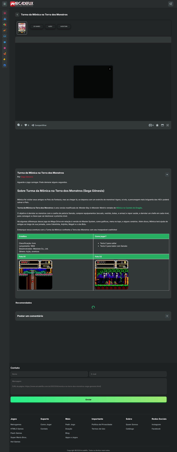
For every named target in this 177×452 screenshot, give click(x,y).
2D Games (36, 26)
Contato (44, 429)
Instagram (156, 424)
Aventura (63, 26)
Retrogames (16, 424)
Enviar (88, 399)
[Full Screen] (167, 125)
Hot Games (15, 442)
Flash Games (16, 433)
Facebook (156, 429)
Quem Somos (132, 424)
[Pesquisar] (170, 4)
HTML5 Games (17, 429)
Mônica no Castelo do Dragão (129, 208)
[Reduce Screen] (162, 125)
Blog (67, 433)
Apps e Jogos (71, 437)
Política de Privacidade (102, 424)
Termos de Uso (98, 429)
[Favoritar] (157, 125)
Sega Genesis (27, 177)
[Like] (26, 125)
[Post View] (151, 125)
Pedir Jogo (70, 424)
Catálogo (130, 429)
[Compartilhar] (39, 125)
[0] (19, 125)
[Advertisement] (93, 147)
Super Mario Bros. (19, 437)
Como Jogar (46, 424)
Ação (50, 26)
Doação (68, 429)
